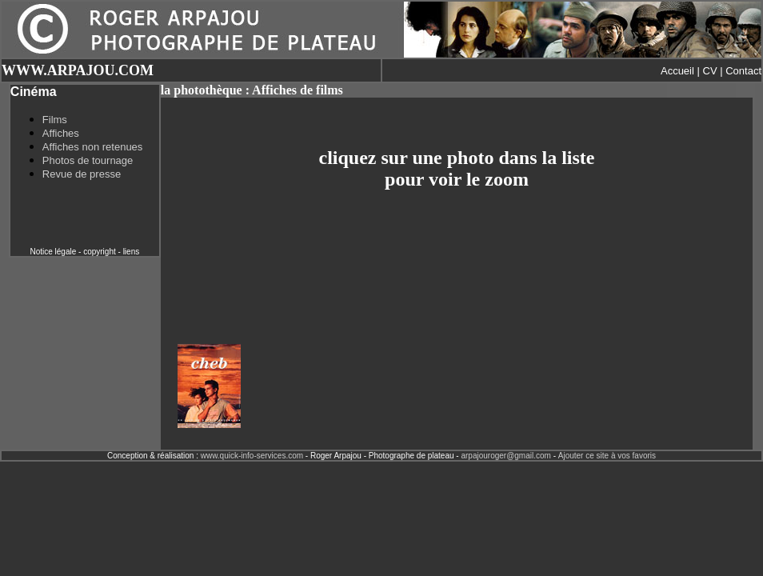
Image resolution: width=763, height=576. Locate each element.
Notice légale (53, 251)
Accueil (677, 71)
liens (131, 251)
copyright (99, 251)
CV (710, 71)
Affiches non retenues (92, 147)
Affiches (60, 133)
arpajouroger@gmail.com (505, 455)
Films (54, 120)
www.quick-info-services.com (252, 455)
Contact (743, 71)
